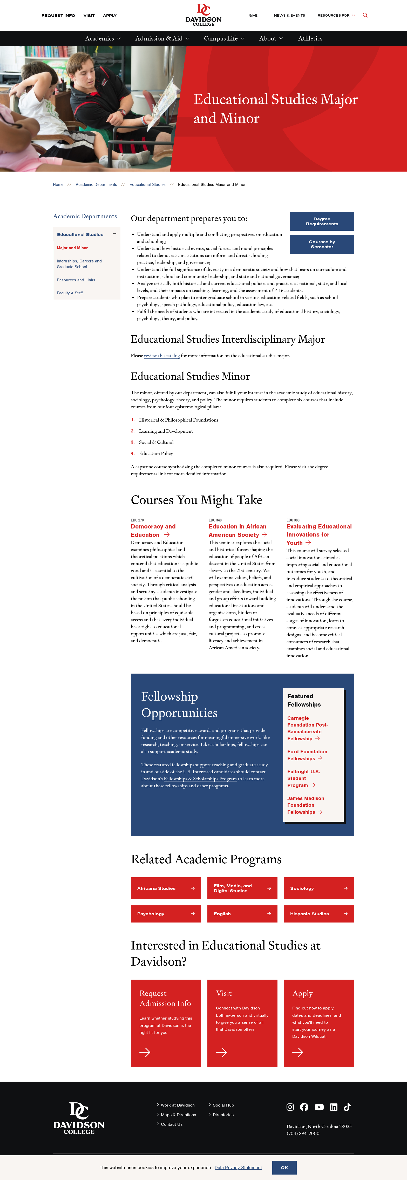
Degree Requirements (322, 221)
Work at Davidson (178, 1105)
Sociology (302, 888)
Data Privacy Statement (238, 1167)
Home (58, 184)
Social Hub (223, 1105)
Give (253, 15)
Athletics (310, 38)
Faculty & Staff (70, 293)
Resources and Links (76, 280)
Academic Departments (96, 184)
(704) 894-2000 (303, 1133)
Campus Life (221, 38)
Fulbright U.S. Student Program (303, 778)
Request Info (58, 15)
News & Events (289, 15)
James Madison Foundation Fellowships (305, 805)
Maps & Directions (178, 1114)
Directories (223, 1114)
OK (284, 1167)
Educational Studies (148, 184)
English (222, 913)
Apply (110, 15)
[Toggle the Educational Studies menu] (114, 233)
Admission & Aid (159, 38)
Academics (99, 38)
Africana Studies (156, 888)
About (267, 38)
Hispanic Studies (309, 913)
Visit (89, 15)
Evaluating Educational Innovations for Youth (319, 535)
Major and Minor (72, 247)
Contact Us (171, 1124)
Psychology (150, 913)
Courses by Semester (322, 244)
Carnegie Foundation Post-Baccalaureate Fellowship (307, 728)
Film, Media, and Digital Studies (233, 888)
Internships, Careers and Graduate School (79, 264)
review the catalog (162, 355)
